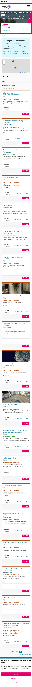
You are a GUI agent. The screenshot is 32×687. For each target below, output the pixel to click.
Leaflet (22, 72)
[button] (13, 61)
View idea (26, 113)
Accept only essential (16, 678)
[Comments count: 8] (27, 245)
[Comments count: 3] (27, 381)
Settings (16, 682)
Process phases (6, 30)
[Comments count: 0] (27, 108)
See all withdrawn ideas (25, 654)
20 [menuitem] (11, 88)
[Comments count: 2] (27, 446)
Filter (16, 81)
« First (12, 651)
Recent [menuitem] (12, 85)
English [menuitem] (3, 1)
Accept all (16, 674)
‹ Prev (16, 651)
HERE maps (27, 72)
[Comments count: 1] (27, 138)
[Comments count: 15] (27, 341)
